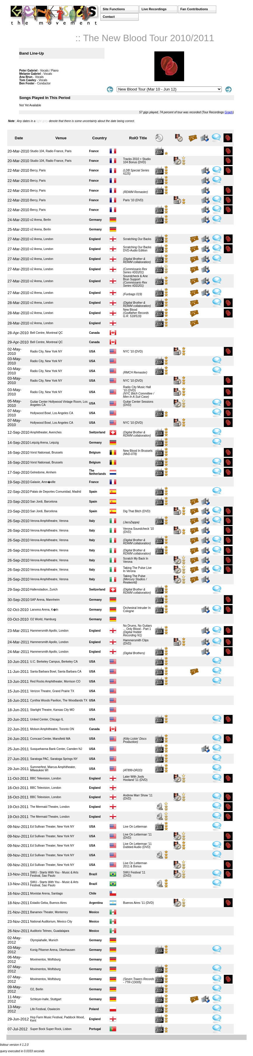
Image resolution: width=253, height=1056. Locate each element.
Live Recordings (154, 9)
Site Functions (114, 9)
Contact (109, 16)
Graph (229, 112)
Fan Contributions (194, 9)
